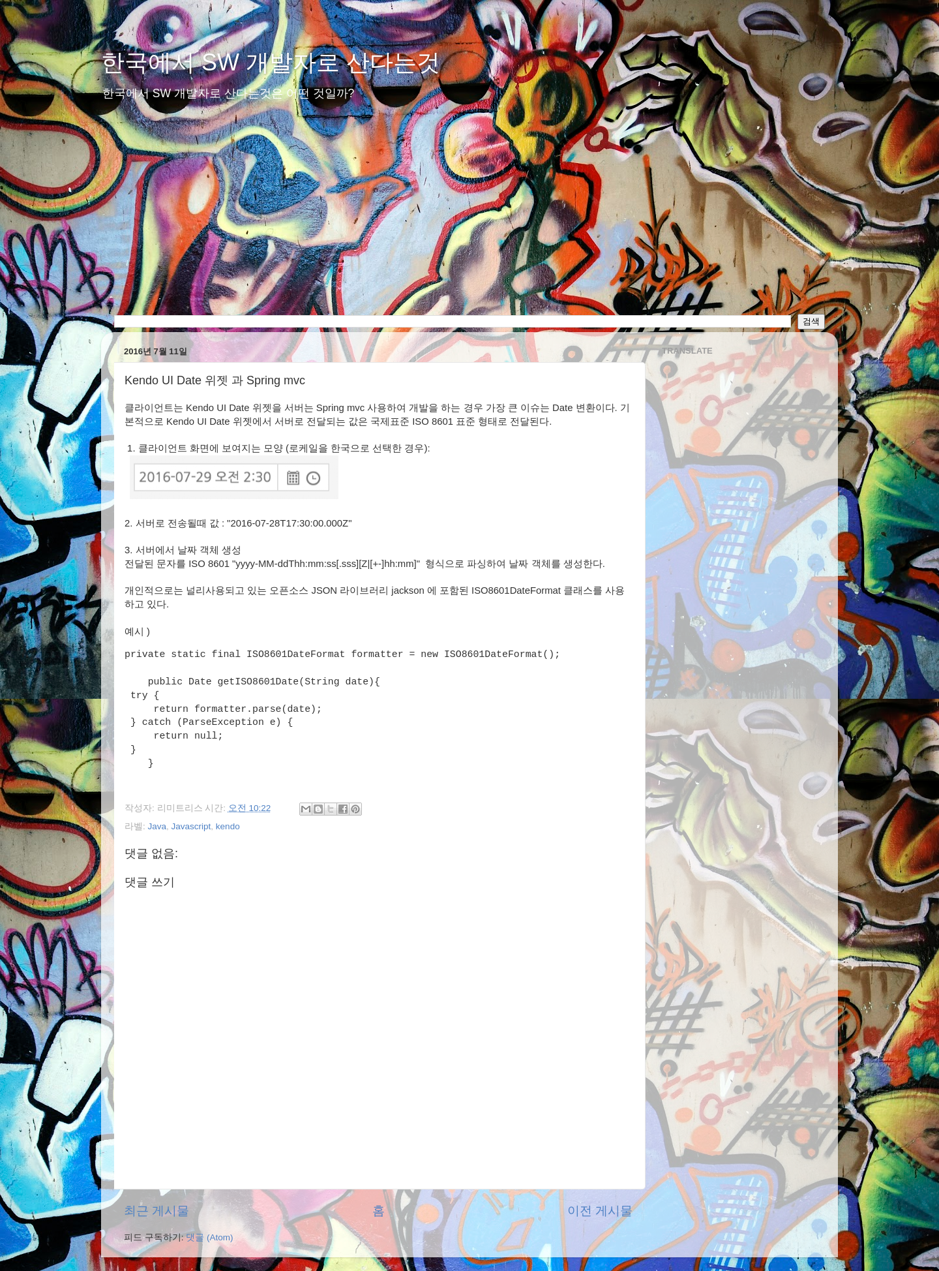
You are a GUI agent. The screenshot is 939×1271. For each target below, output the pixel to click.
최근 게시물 (156, 1210)
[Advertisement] (469, 216)
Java (157, 826)
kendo (228, 826)
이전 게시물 (600, 1210)
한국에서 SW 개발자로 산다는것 (270, 62)
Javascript (191, 826)
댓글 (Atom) (209, 1237)
